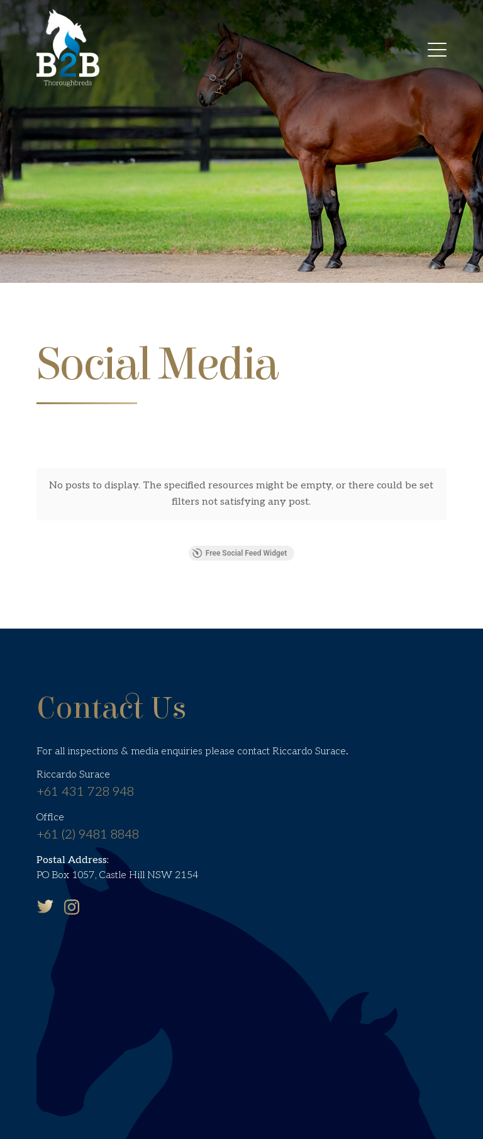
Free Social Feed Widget (239, 525)
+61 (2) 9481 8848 (87, 806)
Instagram (71, 878)
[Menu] (437, 52)
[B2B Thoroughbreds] (67, 47)
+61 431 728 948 (85, 764)
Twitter (45, 878)
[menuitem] (437, 52)
